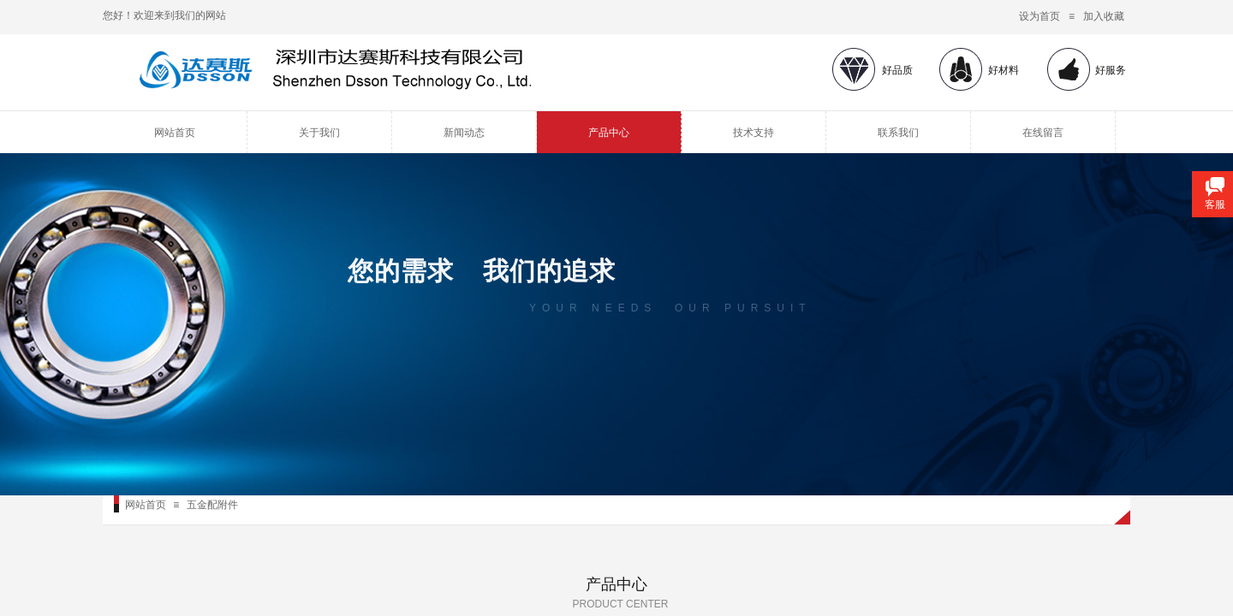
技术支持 (753, 133)
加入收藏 (1103, 16)
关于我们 (319, 133)
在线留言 (1042, 133)
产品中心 (608, 133)
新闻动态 (464, 133)
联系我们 (898, 133)
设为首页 (1039, 16)
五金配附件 (212, 505)
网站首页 (174, 133)
